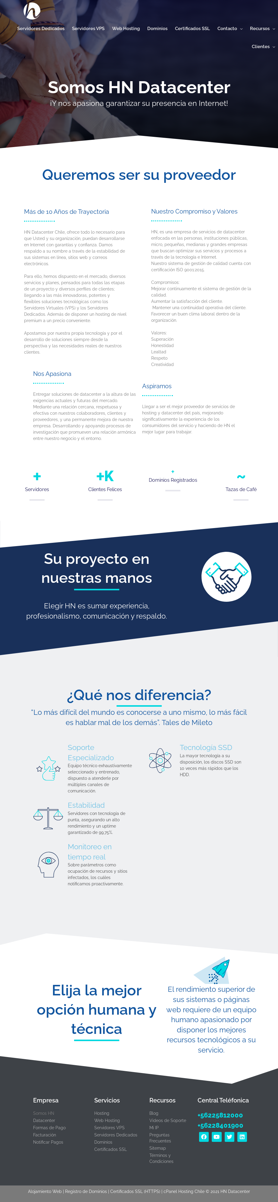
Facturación (44, 1135)
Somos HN (43, 1113)
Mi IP (154, 1127)
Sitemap (157, 1148)
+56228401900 (220, 1125)
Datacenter (44, 1120)
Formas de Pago (49, 1127)
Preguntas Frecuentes (160, 1138)
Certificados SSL (110, 1149)
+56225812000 (220, 1115)
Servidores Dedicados (115, 1135)
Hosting (101, 1113)
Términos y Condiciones (161, 1158)
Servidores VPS (109, 1127)
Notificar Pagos (48, 1142)
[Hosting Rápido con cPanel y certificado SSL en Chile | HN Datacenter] (30, 11)
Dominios (103, 1142)
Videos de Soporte (167, 1120)
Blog (153, 1113)
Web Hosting (107, 1120)
